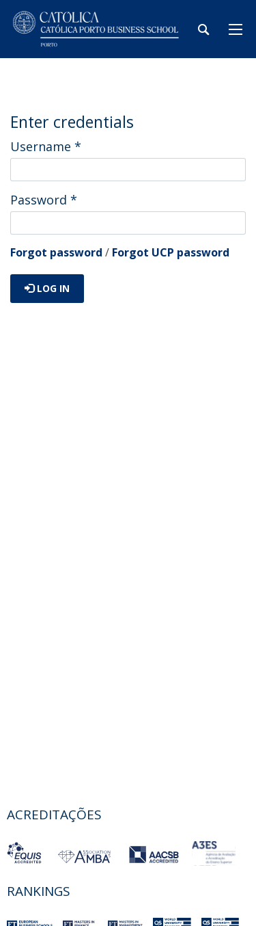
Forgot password (56, 252)
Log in (47, 288)
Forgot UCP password (170, 252)
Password (43, 199)
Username (45, 146)
